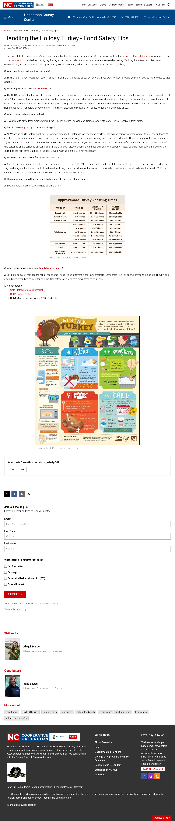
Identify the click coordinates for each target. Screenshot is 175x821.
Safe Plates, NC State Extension (27, 289)
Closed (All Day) (160, 17)
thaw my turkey (39, 88)
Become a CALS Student (108, 765)
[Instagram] (151, 776)
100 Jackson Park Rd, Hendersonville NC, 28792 (91, 17)
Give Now (160, 5)
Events (103, 5)
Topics (130, 5)
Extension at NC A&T (106, 769)
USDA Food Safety (20, 294)
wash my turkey (24, 127)
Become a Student (144, 5)
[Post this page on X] (7, 494)
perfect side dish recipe (138, 56)
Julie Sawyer (50, 45)
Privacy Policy (19, 609)
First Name (10, 531)
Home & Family (50, 712)
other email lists (30, 603)
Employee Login (161, 818)
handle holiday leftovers (46, 268)
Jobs (97, 747)
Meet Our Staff (89, 5)
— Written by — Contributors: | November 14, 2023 (39, 45)
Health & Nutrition (30, 712)
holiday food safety (86, 712)
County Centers (116, 5)
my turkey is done (45, 157)
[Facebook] (144, 776)
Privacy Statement (73, 787)
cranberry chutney (20, 60)
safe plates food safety (16, 718)
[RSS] (157, 776)
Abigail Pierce (22, 45)
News (7, 30)
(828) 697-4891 (130, 17)
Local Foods (12, 712)
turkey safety (141, 712)
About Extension (103, 742)
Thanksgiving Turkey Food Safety (115, 712)
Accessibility (29, 804)
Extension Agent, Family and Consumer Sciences (42, 651)
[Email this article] (22, 494)
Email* (7, 518)
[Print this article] (29, 494)
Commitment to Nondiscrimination (34, 787)
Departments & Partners (108, 752)
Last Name (10, 543)
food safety (67, 712)
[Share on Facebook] (14, 494)
